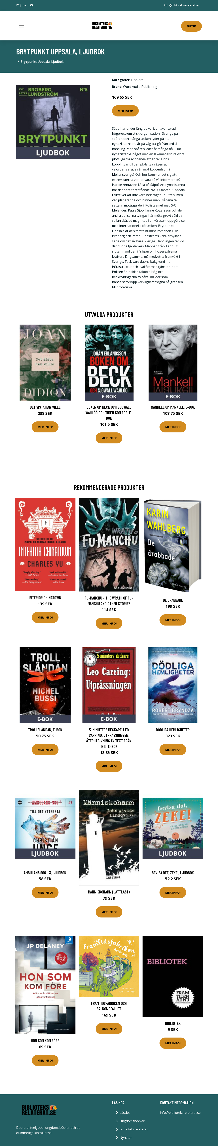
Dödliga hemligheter (173, 729)
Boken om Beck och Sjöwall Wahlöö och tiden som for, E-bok (109, 412)
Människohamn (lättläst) (109, 891)
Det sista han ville (45, 406)
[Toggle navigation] (21, 25)
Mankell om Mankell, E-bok (173, 406)
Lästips (125, 1112)
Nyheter (126, 1137)
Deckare (137, 80)
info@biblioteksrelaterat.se (181, 5)
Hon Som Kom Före (45, 1040)
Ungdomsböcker (132, 1121)
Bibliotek (173, 1023)
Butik (191, 26)
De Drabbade (173, 600)
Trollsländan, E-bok (45, 729)
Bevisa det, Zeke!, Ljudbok (173, 872)
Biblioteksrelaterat (134, 1129)
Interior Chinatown (45, 597)
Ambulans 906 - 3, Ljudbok (45, 872)
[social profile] (32, 5)
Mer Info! (125, 111)
